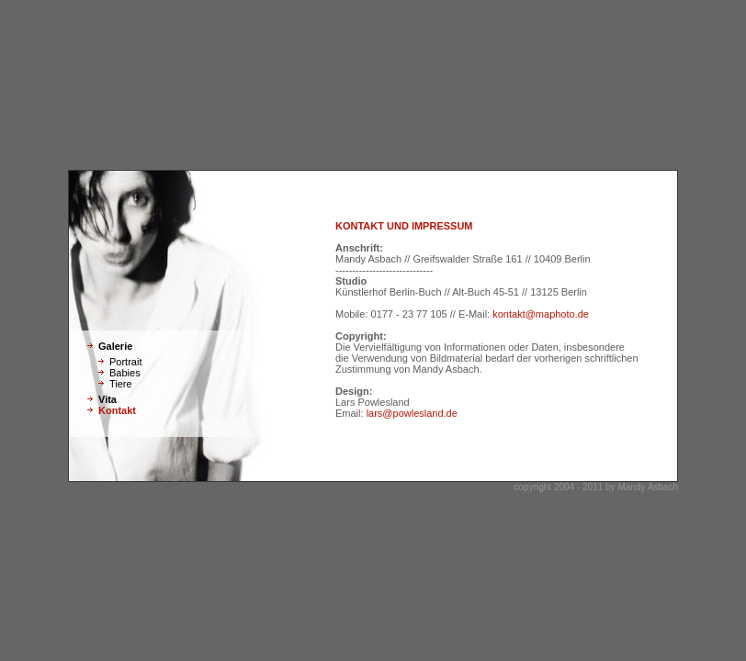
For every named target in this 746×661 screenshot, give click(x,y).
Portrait (125, 361)
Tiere (120, 383)
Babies (125, 372)
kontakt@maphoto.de (540, 313)
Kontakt (117, 410)
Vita (107, 399)
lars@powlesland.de (412, 413)
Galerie (115, 346)
